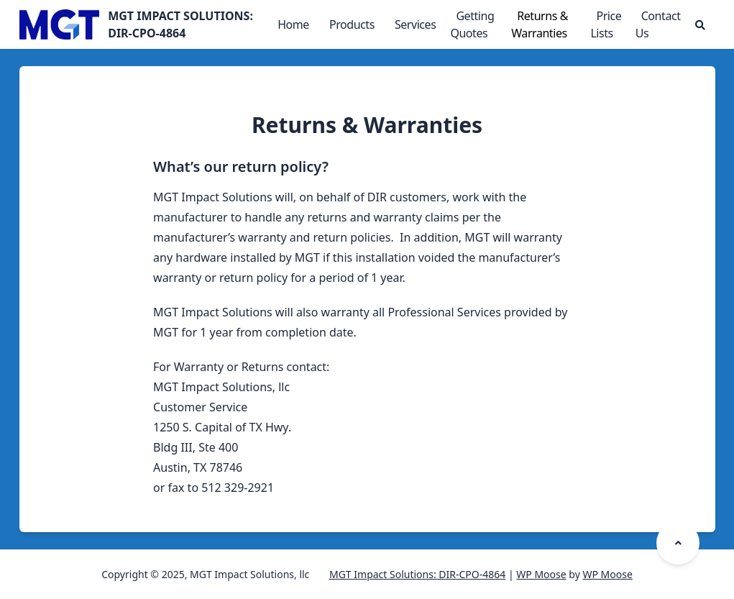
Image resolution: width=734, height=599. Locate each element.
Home (293, 24)
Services (415, 24)
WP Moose (541, 574)
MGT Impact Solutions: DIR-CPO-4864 (417, 574)
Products (352, 24)
